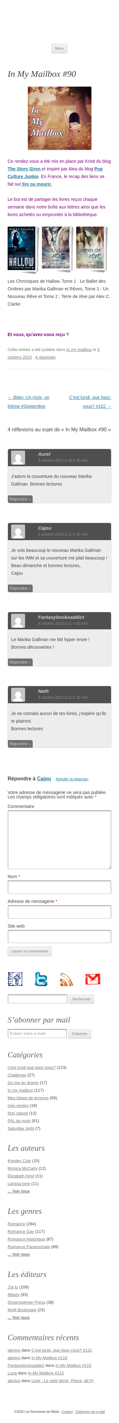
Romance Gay (21, 1231)
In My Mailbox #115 (73, 1365)
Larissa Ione (19, 1183)
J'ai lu (13, 1287)
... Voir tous (19, 1191)
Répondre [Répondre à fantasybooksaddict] (19, 662)
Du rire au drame (23, 1082)
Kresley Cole (19, 1160)
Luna (12, 1373)
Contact (67, 1411)
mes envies (18, 1105)
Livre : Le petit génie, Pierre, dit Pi (62, 1380)
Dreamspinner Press (26, 1302)
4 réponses (45, 357)
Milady (14, 1294)
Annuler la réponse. (72, 779)
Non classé (18, 1113)
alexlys (14, 1350)
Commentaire (21, 806)
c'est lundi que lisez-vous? (32, 1067)
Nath (43, 691)
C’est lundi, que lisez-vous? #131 (61, 1350)
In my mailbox (79, 349)
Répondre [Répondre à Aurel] (19, 499)
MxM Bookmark (22, 1309)
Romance (16, 1223)
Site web (16, 926)
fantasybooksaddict (61, 617)
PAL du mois (19, 1120)
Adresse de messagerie (32, 901)
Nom (14, 876)
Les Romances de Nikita (59, 22)
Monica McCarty (22, 1168)
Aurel (44, 454)
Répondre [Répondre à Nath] (19, 743)
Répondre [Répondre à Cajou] (19, 588)
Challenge (17, 1075)
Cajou (44, 528)
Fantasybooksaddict (26, 1365)
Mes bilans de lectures (28, 1097)
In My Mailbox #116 (49, 1357)
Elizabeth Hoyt (21, 1176)
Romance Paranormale (29, 1246)
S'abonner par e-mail (90, 1411)
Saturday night (21, 1128)
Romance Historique (26, 1239)
